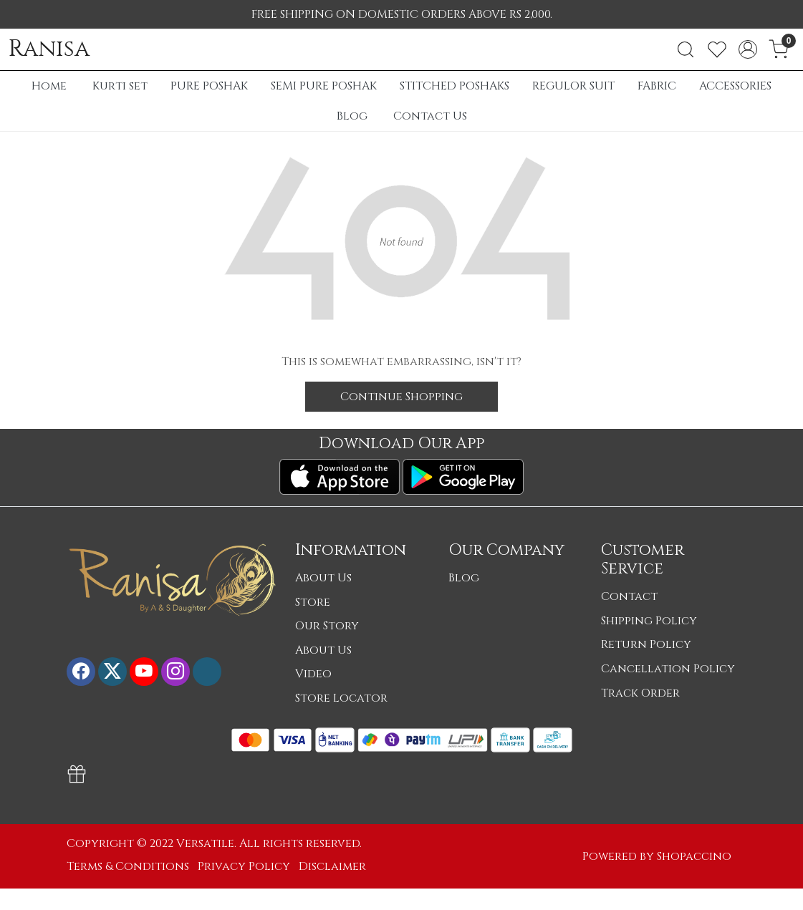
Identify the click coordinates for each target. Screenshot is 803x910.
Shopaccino (694, 856)
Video (313, 674)
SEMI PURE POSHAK (324, 86)
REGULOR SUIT (573, 86)
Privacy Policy (244, 866)
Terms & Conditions (128, 866)
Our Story (327, 626)
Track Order (640, 693)
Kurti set (120, 86)
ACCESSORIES (735, 86)
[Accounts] (748, 49)
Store (312, 602)
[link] (685, 49)
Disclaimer (332, 866)
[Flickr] (207, 671)
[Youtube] (144, 671)
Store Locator (341, 698)
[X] (112, 671)
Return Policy (646, 644)
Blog (352, 116)
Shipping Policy (649, 621)
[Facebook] (81, 671)
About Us (323, 578)
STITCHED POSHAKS (454, 86)
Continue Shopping (401, 397)
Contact (629, 596)
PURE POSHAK (209, 86)
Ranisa (49, 49)
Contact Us (430, 116)
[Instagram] (175, 671)
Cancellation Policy (668, 669)
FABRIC (657, 86)
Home (49, 86)
